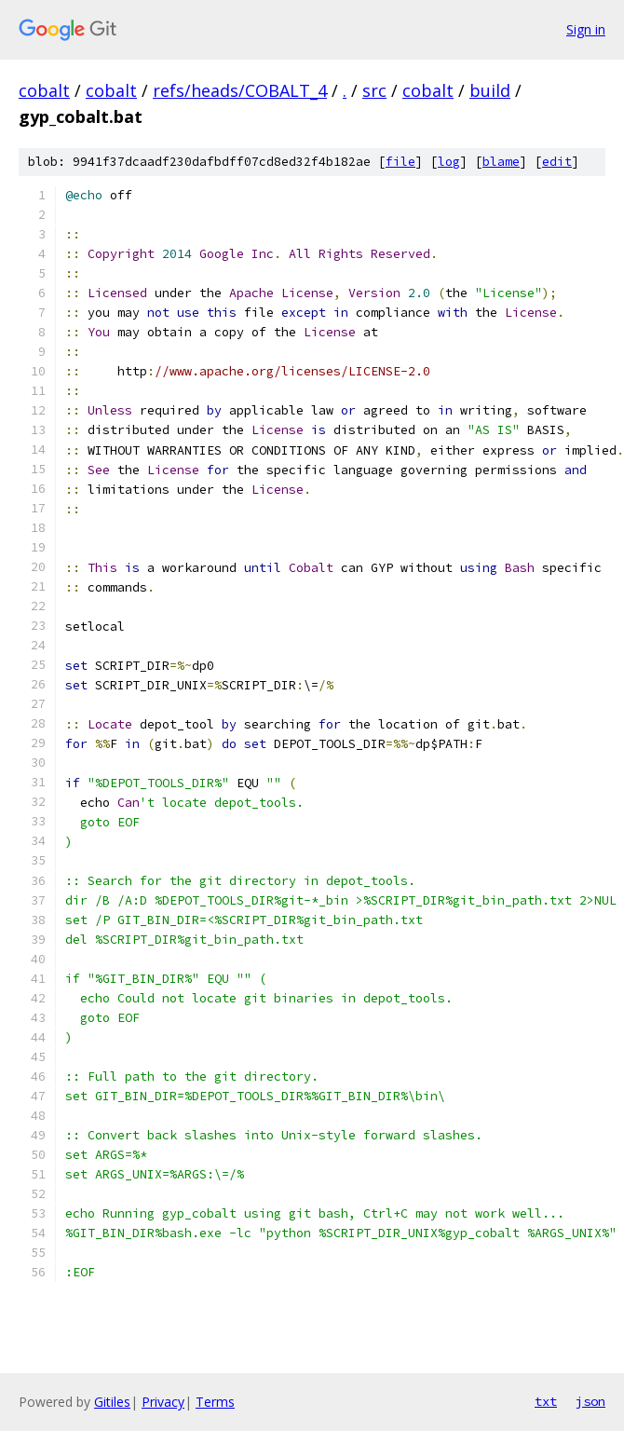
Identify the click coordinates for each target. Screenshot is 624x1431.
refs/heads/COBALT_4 (240, 90)
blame (501, 162)
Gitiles (112, 1402)
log (449, 162)
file (400, 162)
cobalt (44, 90)
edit (557, 162)
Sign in (585, 29)
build (489, 90)
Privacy (163, 1402)
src (374, 90)
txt (546, 1401)
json (590, 1401)
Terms (215, 1402)
